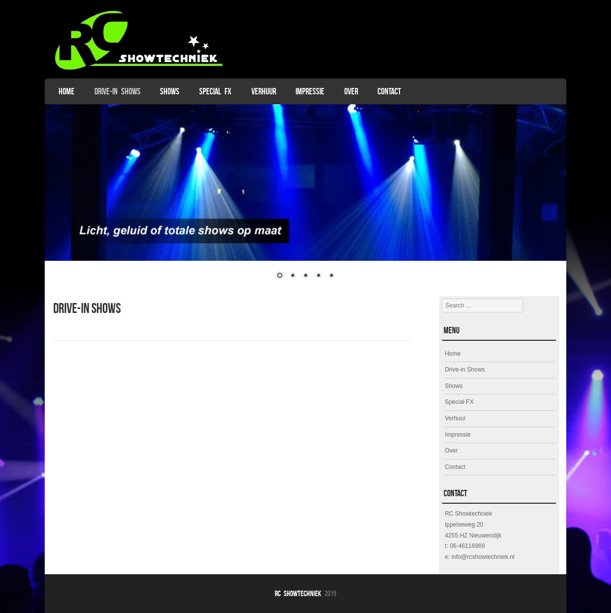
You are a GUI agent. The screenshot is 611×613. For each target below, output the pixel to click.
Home (67, 91)
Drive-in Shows (117, 91)
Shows (169, 91)
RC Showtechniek (298, 593)
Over (351, 91)
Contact (389, 91)
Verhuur (263, 91)
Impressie (310, 91)
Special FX (215, 91)
